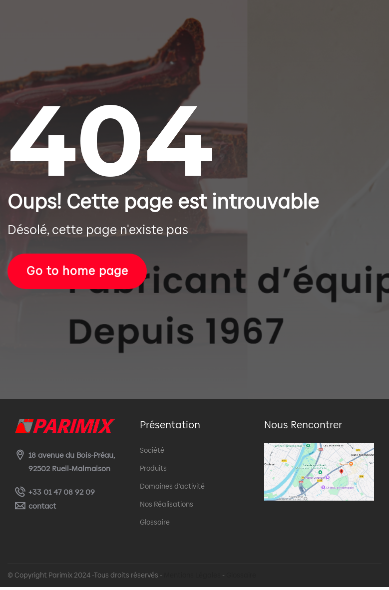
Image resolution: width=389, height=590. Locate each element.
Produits (153, 471)
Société (152, 453)
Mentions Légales (192, 578)
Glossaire (155, 525)
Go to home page (85, 273)
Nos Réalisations (166, 507)
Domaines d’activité (172, 489)
